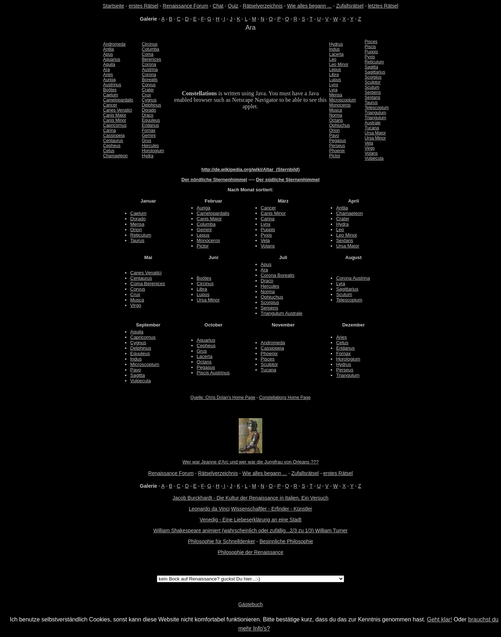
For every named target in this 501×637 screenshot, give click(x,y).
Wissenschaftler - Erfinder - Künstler (271, 509)
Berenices (151, 59)
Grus (146, 140)
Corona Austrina (353, 278)
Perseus (337, 145)
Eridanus (150, 125)
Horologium (153, 150)
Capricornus (115, 125)
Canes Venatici (117, 110)
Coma (148, 54)
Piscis (370, 46)
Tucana (372, 127)
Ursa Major (375, 133)
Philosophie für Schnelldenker (221, 541)
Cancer (110, 105)
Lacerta (336, 54)
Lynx (333, 84)
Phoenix (337, 150)
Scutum (372, 87)
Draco (148, 115)
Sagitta (371, 67)
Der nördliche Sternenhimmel (214, 179)
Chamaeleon (115, 155)
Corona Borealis (278, 275)
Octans (336, 120)
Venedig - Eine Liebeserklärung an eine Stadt (250, 519)
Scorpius (373, 77)
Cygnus (149, 100)
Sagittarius (375, 72)
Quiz (233, 6)
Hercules (150, 145)
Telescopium (377, 107)
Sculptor (373, 82)
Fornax (148, 130)
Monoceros (340, 105)
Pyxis (370, 56)
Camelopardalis (118, 100)
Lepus (335, 69)
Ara (106, 69)
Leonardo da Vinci (209, 509)
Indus (334, 49)
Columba (150, 49)
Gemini (149, 135)
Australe (373, 122)
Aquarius (111, 59)
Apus (108, 54)
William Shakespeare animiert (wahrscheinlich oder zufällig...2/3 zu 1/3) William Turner (250, 530)
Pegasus (337, 140)
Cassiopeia (114, 135)
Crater (148, 89)
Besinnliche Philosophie (286, 541)
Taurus (371, 102)
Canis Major (114, 115)
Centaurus (113, 140)
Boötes (110, 89)
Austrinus (112, 84)
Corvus (149, 84)
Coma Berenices (147, 283)
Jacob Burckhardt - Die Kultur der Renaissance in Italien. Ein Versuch (250, 498)
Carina (109, 130)
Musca (335, 110)
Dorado (149, 110)
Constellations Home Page (284, 397)
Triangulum (376, 112)
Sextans (372, 97)
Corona (149, 64)
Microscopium (342, 100)
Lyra (333, 89)
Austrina (150, 69)
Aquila (109, 64)
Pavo (334, 135)
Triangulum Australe (281, 313)
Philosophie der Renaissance (250, 552)
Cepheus (112, 145)
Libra (334, 74)
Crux (146, 94)
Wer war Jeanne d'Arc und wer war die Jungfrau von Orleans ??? (251, 462)
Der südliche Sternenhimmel (288, 179)
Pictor (335, 155)
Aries (108, 74)
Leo (333, 59)
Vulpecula (374, 158)
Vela (369, 143)
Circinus (150, 44)
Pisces (371, 41)
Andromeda (114, 44)
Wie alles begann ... (309, 6)
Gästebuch (250, 604)
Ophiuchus (339, 125)
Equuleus (151, 120)
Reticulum (374, 61)
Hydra (148, 155)
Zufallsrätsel (349, 6)
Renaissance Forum (185, 6)
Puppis (371, 51)
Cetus (108, 150)
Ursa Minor (375, 138)
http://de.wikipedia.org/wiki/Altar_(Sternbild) (250, 169)
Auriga (109, 79)
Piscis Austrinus (213, 372)
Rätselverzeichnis (263, 6)
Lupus (335, 79)
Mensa (335, 94)
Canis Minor (114, 120)
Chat (218, 6)
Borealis (150, 79)
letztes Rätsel (383, 6)
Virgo (370, 148)
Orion (334, 130)
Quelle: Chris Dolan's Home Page (223, 397)
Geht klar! (439, 619)
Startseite (113, 6)
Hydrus (336, 44)
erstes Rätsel (143, 6)
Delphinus (151, 105)
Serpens (373, 92)
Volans (371, 153)
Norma (335, 115)
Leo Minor (338, 64)
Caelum (110, 94)
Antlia (108, 49)
